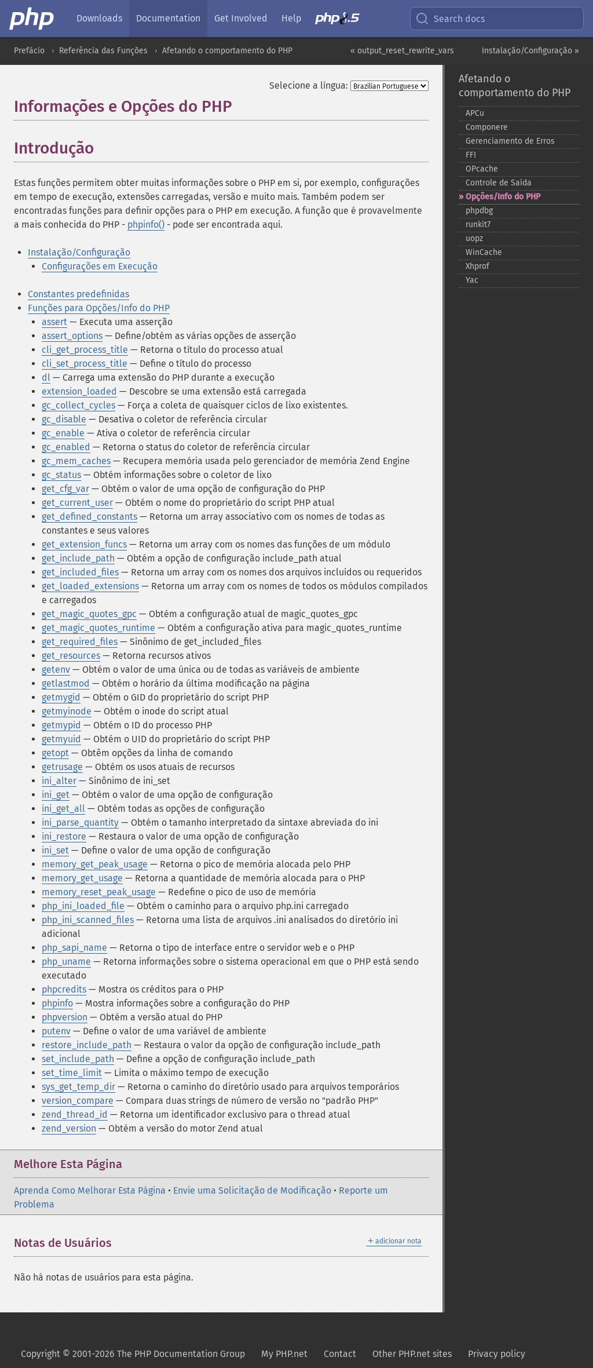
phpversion (64, 1017)
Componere (487, 127)
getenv (56, 669)
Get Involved (241, 18)
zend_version (69, 1128)
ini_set (55, 850)
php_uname (66, 961)
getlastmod (66, 683)
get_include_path (78, 558)
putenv (56, 1031)
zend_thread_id (75, 1114)
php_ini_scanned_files (88, 919)
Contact (340, 1353)
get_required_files (80, 641)
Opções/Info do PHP (503, 197)
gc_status (61, 474)
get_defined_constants (89, 516)
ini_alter (59, 780)
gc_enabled (66, 447)
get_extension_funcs (84, 544)
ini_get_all (63, 808)
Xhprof (477, 266)
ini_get (55, 794)
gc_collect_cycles (78, 405)
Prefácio (29, 51)
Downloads (99, 18)
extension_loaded (79, 391)
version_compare (78, 1100)
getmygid (61, 697)
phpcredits (64, 989)
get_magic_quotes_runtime (98, 627)
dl (46, 377)
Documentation (168, 18)
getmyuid (61, 739)
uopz (474, 238)
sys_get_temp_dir (78, 1086)
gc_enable (63, 433)
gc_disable (64, 419)
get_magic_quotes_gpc (89, 613)
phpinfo (57, 1003)
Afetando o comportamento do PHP (227, 51)
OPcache (482, 169)
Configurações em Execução (100, 266)
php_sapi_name (74, 947)
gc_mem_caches (76, 460)
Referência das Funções (103, 51)
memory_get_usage (82, 878)
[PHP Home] (32, 18)
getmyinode (66, 711)
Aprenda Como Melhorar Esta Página (90, 1190)
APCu (475, 113)
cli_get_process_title (85, 349)
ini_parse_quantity (80, 822)
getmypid (61, 725)
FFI (471, 155)
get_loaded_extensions (90, 586)
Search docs (450, 18)
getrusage (62, 766)
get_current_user (77, 502)
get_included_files (80, 572)
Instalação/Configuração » (530, 51)
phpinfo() (145, 224)
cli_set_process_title (84, 363)
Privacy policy (496, 1353)
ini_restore (64, 836)
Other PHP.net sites (412, 1353)
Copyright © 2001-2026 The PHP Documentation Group (133, 1353)
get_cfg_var (65, 488)
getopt (55, 752)
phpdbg (479, 211)
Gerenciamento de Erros (510, 141)
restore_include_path (86, 1044)
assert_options (72, 335)
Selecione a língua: (308, 85)
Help (291, 18)
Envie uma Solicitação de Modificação (252, 1190)
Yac (472, 280)
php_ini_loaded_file (83, 905)
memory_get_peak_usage (95, 864)
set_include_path (78, 1058)
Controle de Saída (499, 183)
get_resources (71, 655)
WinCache (484, 252)
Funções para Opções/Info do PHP (99, 307)
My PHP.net (284, 1353)
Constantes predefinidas (78, 294)
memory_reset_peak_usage (99, 892)
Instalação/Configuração (79, 252)
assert (54, 321)
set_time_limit (72, 1072)
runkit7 (478, 224)
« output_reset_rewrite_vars (402, 51)
